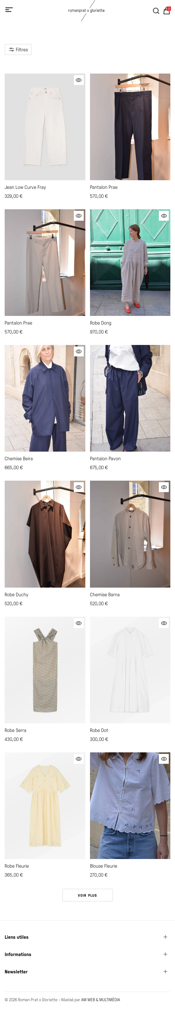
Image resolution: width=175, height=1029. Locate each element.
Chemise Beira (19, 458)
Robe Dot (99, 730)
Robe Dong (100, 322)
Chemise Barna (105, 594)
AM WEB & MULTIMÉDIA (100, 999)
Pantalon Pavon (105, 458)
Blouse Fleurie (103, 865)
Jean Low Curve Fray (25, 187)
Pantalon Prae (104, 187)
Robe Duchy (16, 594)
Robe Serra (15, 730)
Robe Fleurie (17, 865)
